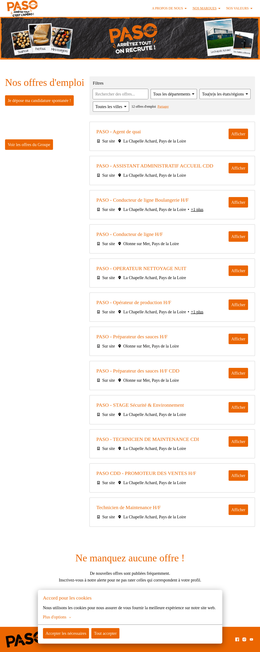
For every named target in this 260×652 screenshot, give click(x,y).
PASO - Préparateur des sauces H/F (153, 350)
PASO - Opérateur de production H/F (155, 316)
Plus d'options (57, 616)
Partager (165, 106)
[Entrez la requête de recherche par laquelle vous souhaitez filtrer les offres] (118, 94)
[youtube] (251, 639)
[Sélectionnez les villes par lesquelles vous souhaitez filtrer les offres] (111, 107)
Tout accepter (108, 633)
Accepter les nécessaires (67, 633)
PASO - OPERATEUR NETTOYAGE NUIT (150, 281)
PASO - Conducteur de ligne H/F (147, 247)
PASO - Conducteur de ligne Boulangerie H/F (132, 210)
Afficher (238, 134)
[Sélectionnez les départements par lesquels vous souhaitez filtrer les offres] (169, 94)
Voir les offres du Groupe (30, 157)
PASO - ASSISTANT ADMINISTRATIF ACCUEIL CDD (139, 169)
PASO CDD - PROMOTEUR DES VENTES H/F (156, 488)
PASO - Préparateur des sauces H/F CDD (160, 385)
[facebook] (237, 639)
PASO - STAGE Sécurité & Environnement (159, 419)
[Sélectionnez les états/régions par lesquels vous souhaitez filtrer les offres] (223, 94)
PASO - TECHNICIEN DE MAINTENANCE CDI (156, 453)
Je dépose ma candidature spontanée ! (40, 113)
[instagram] (244, 639)
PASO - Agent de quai (129, 132)
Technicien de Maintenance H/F (147, 522)
